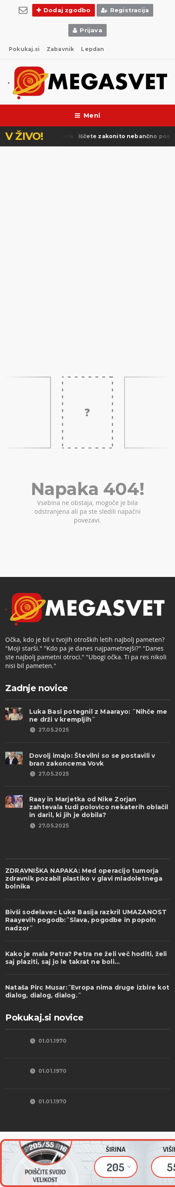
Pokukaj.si (24, 49)
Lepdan (92, 49)
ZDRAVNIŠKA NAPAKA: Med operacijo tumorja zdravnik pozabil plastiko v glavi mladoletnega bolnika (83, 878)
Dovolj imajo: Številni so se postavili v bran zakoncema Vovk (92, 759)
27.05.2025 (49, 729)
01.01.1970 (48, 1041)
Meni (87, 115)
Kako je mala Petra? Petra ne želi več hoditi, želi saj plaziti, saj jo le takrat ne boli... (86, 958)
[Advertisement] (87, 241)
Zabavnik (60, 49)
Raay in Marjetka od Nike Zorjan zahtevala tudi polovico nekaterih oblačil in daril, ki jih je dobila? (98, 807)
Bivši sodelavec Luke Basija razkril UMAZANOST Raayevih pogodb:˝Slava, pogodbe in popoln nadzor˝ (86, 920)
